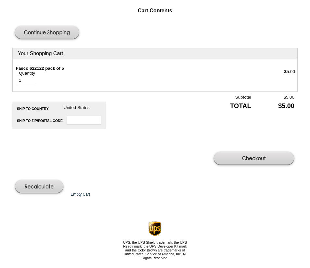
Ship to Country (33, 109)
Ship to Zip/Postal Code (40, 121)
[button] (47, 33)
